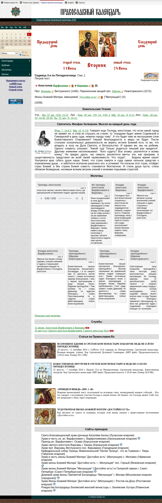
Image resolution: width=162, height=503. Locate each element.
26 (16, 44)
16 (2, 41)
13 (20, 38)
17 (7, 41)
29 (29, 44)
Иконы (5, 74)
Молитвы (6, 69)
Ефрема (116, 91)
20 (20, 41)
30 (2, 48)
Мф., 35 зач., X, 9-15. (123, 115)
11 (11, 38)
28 (25, 44)
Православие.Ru (9, 2)
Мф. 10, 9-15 (80, 130)
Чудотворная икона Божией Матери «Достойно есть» (93, 409)
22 (29, 41)
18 (11, 41)
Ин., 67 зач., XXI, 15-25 (55, 115)
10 (7, 38)
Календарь (7, 60)
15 (29, 38)
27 (20, 44)
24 (7, 44)
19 (16, 41)
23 (2, 44)
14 (25, 38)
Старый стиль (16, 90)
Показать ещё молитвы (47, 315)
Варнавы (82, 85)
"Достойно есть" (88, 97)
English (69, 2)
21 (25, 41)
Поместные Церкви (29, 2)
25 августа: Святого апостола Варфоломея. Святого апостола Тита (72, 330)
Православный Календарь (52, 3)
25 (11, 44)
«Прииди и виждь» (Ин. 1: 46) (75, 389)
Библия (6, 65)
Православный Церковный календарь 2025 (56, 20)
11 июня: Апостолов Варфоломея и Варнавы (60, 327)
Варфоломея (60, 85)
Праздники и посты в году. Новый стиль (15, 83)
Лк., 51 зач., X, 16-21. (66, 118)
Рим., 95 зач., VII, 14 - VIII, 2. (94, 115)
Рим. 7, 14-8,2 (63, 130)
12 (16, 38)
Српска (80, 2)
